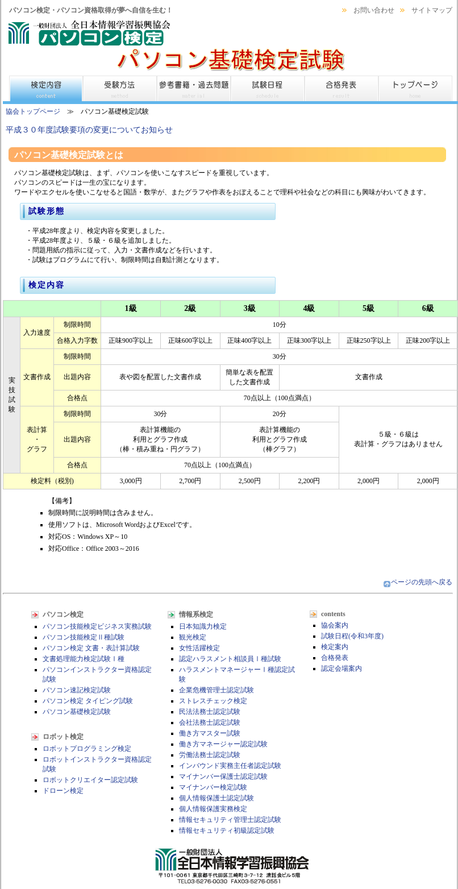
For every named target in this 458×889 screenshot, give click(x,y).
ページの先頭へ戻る (421, 582)
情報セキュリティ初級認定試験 (226, 830)
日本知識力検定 (203, 626)
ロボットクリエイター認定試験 (90, 780)
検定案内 (334, 647)
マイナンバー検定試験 (213, 787)
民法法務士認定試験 (209, 712)
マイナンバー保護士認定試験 (223, 776)
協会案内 (334, 625)
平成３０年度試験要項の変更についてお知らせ (89, 130)
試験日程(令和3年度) (352, 636)
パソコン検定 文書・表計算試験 (91, 648)
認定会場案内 (341, 668)
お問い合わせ (373, 10)
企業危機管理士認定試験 (216, 690)
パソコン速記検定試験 (77, 690)
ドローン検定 (63, 791)
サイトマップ (431, 10)
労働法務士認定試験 (209, 755)
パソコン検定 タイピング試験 (88, 701)
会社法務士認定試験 (209, 722)
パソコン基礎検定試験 (77, 712)
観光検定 (192, 637)
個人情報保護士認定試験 (216, 798)
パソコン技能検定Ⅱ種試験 (83, 637)
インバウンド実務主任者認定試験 (230, 766)
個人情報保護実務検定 (213, 809)
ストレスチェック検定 (213, 701)
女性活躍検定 (199, 648)
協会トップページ (33, 111)
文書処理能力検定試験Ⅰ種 (83, 659)
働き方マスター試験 (209, 733)
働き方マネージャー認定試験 (223, 744)
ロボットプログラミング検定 (87, 749)
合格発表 (334, 658)
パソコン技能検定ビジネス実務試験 (97, 626)
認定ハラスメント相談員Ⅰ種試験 (230, 659)
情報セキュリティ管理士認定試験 (230, 820)
